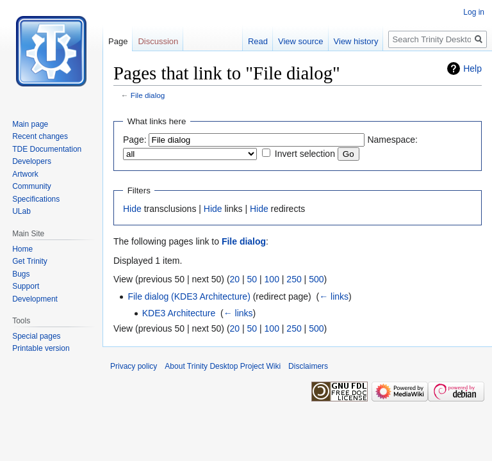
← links (333, 296)
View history (356, 41)
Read (258, 41)
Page (117, 41)
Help (472, 68)
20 (235, 279)
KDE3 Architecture (178, 313)
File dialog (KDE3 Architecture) (188, 296)
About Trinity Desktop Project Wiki (223, 366)
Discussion (158, 41)
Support (25, 286)
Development (35, 299)
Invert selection (305, 154)
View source (301, 41)
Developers (31, 161)
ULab (21, 211)
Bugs (20, 274)
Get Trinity (29, 261)
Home (22, 249)
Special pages (36, 336)
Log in (473, 12)
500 (316, 279)
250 (293, 279)
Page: (135, 139)
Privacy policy (133, 366)
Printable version (40, 348)
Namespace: (392, 139)
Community (31, 186)
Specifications (36, 199)
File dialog (148, 95)
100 (272, 279)
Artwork (25, 174)
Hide (132, 209)
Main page (30, 124)
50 (252, 279)
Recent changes (40, 136)
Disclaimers (308, 366)
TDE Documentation (46, 149)
